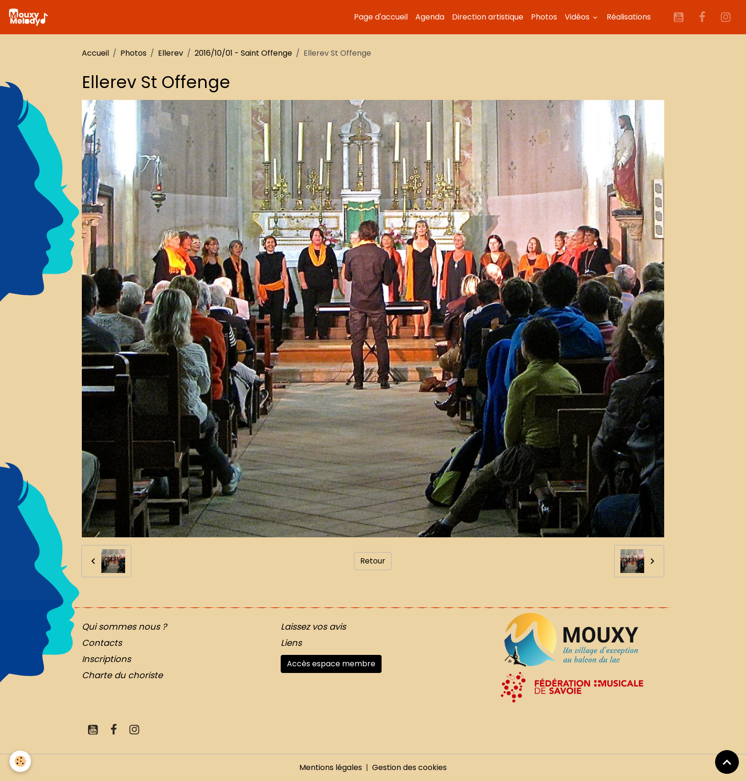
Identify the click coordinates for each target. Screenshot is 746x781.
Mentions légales (330, 767)
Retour (372, 560)
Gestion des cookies (409, 767)
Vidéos (578, 16)
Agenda (429, 16)
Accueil (95, 53)
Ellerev (170, 53)
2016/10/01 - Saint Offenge (243, 53)
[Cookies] (20, 761)
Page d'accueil (381, 16)
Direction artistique (487, 16)
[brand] (30, 17)
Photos (544, 16)
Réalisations (629, 16)
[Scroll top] (727, 762)
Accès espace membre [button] (331, 663)
